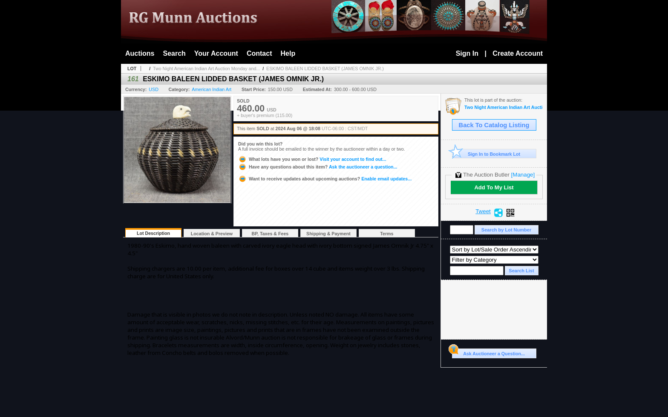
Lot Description (153, 233)
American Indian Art (211, 89)
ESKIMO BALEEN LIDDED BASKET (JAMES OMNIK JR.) (325, 68)
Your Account (216, 53)
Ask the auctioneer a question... (317, 166)
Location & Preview (212, 233)
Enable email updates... (325, 178)
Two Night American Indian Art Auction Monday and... (206, 68)
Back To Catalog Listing (494, 125)
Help (288, 53)
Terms (386, 233)
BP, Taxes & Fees (270, 233)
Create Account (517, 53)
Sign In (467, 53)
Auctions (139, 53)
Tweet (483, 211)
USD (153, 89)
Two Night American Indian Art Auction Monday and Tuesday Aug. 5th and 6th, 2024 (503, 107)
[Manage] (523, 174)
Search (174, 53)
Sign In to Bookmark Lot (486, 154)
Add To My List (493, 187)
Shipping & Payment (328, 233)
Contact (259, 53)
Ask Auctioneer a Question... (488, 352)
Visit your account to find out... (312, 159)
